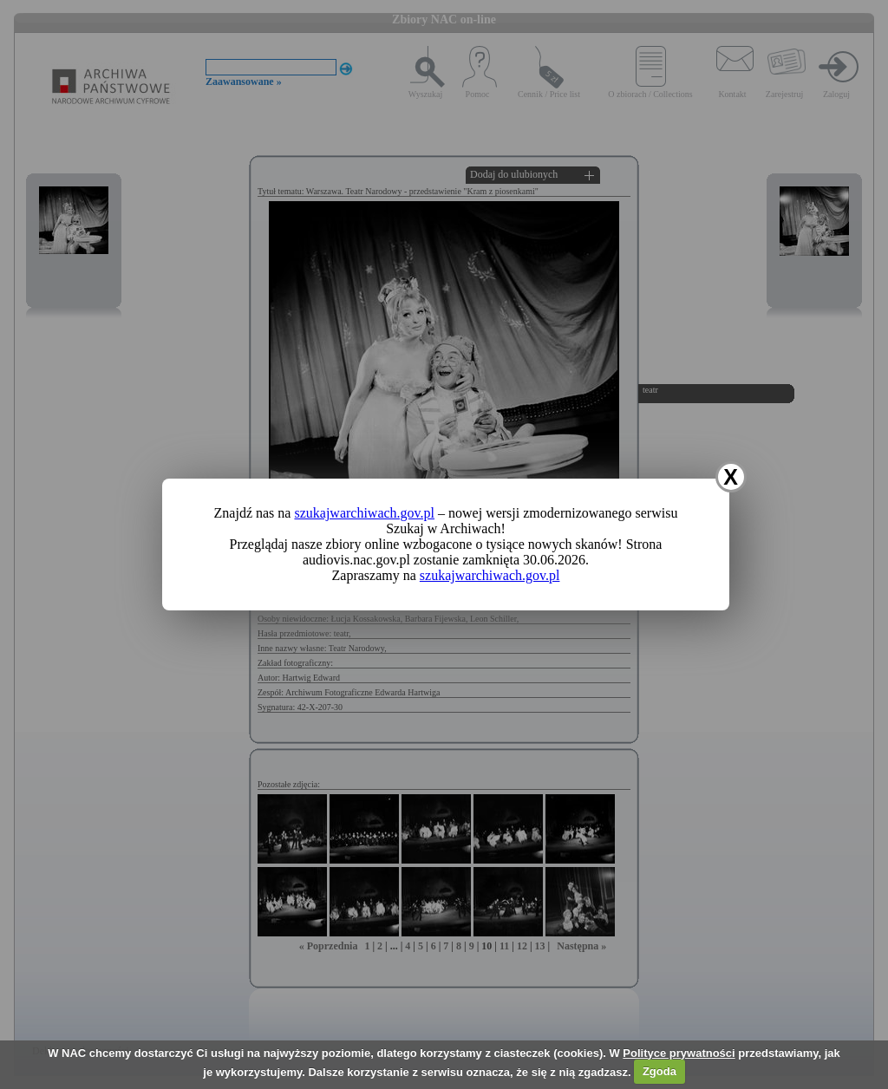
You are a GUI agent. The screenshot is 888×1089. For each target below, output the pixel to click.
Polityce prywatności (679, 1053)
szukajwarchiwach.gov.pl (364, 512)
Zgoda (659, 1071)
